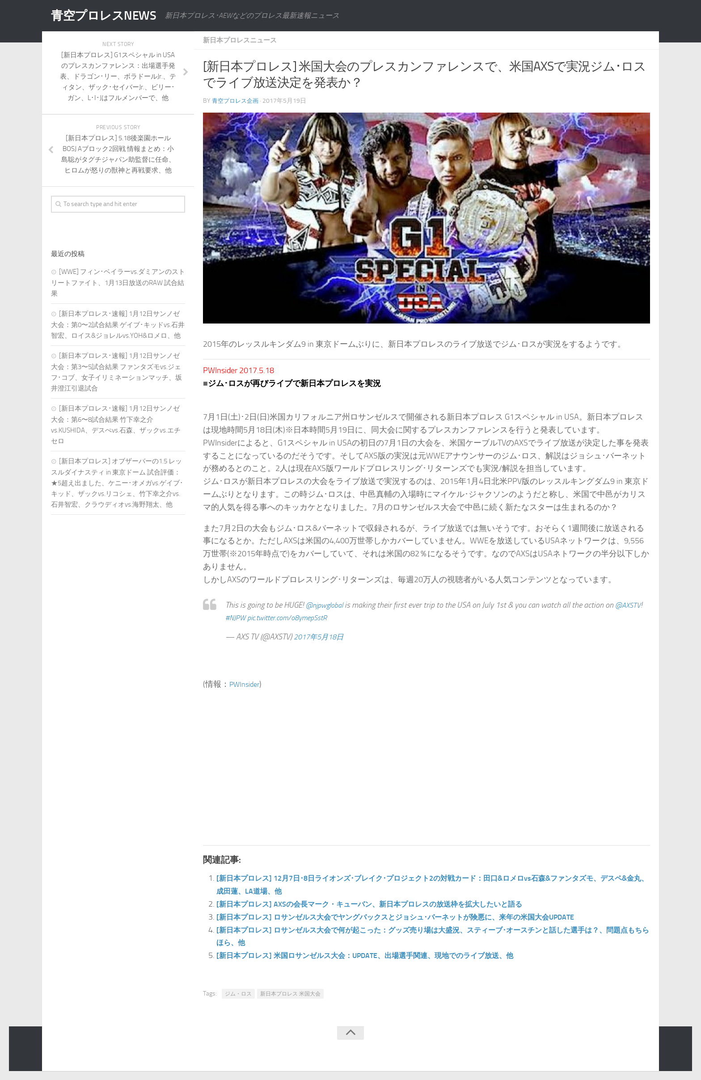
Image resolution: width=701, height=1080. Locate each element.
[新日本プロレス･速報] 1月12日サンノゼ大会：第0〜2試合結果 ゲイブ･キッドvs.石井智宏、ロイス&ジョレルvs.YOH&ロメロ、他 (118, 325)
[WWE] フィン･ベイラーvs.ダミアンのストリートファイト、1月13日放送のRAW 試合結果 (118, 283)
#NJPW (268, 617)
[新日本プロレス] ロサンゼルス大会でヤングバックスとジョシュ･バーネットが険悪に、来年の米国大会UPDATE (417, 917)
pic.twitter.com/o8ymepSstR (327, 617)
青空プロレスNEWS (109, 15)
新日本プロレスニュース (242, 40)
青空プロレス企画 (237, 101)
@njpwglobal (327, 605)
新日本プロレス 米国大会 (290, 994)
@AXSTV (239, 617)
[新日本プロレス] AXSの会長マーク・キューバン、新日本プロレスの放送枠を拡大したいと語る (387, 904)
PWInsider (246, 684)
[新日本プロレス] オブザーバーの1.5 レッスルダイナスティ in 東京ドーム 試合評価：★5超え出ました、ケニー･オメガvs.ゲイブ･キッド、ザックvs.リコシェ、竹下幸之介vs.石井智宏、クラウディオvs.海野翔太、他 (117, 482)
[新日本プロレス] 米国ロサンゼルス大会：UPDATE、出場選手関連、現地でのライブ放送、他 (383, 955)
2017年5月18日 (321, 637)
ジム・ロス (238, 994)
